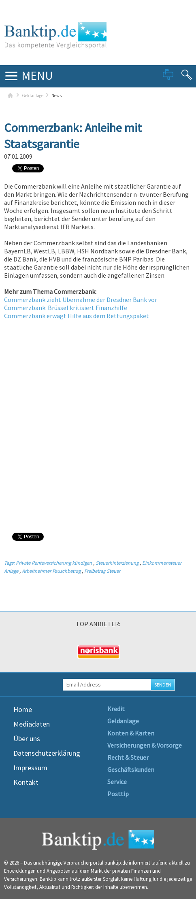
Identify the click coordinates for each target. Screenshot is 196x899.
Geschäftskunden (130, 769)
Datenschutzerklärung (46, 753)
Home (22, 709)
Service (117, 782)
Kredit (116, 709)
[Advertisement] (98, 426)
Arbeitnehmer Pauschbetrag (51, 570)
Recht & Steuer (128, 757)
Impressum (30, 767)
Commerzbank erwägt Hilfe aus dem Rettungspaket (76, 316)
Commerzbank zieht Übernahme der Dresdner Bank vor (80, 299)
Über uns (26, 738)
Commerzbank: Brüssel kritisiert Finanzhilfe (65, 308)
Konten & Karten (130, 733)
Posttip (118, 794)
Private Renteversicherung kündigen (54, 562)
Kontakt (25, 782)
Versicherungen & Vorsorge (144, 745)
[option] (35, 652)
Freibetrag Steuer (102, 570)
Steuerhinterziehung (117, 562)
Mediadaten (31, 724)
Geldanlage (32, 95)
